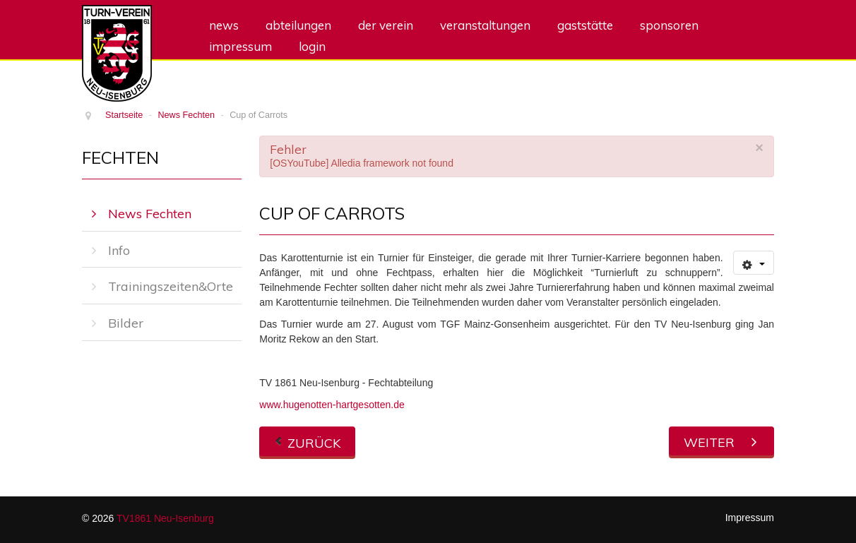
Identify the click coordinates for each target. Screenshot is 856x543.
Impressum (240, 46)
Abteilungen (298, 25)
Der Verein (385, 25)
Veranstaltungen (485, 25)
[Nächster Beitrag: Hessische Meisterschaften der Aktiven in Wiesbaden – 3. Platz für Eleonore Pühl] (721, 440)
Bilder (125, 323)
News (224, 25)
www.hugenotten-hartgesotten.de (331, 404)
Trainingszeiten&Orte (170, 286)
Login (312, 46)
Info (119, 250)
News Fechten (149, 213)
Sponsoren (669, 25)
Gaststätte (585, 25)
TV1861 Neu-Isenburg (165, 518)
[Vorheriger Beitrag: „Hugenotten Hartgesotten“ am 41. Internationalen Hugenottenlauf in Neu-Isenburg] (307, 441)
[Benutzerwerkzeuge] (753, 263)
